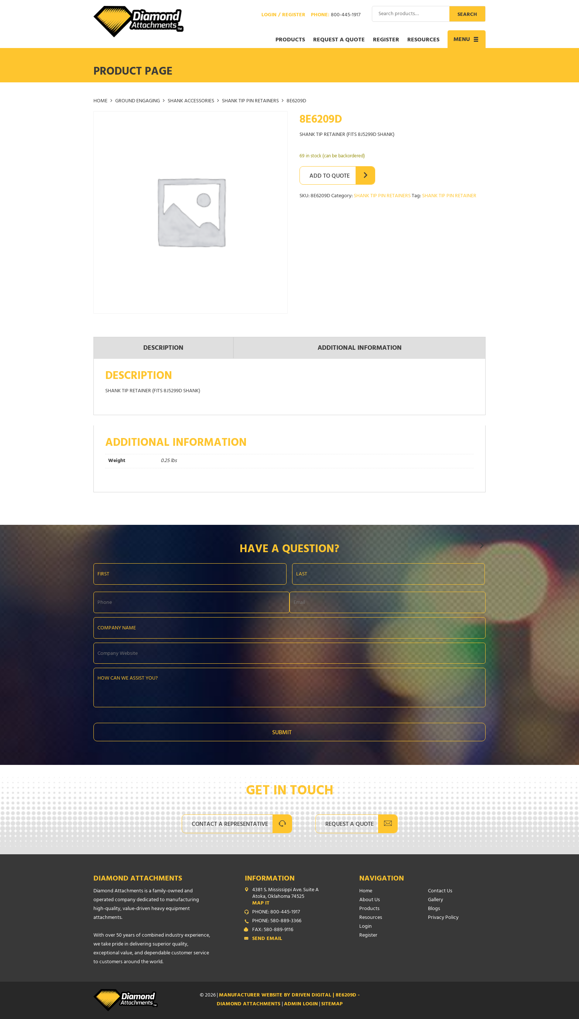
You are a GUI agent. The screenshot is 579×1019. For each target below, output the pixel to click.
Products (290, 40)
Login (365, 927)
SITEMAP (332, 1004)
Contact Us (440, 891)
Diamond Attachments (137, 879)
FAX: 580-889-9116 (272, 930)
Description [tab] (163, 348)
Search (467, 15)
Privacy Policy (443, 918)
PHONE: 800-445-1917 (276, 912)
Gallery (435, 900)
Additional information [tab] (360, 348)
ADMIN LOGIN (301, 1004)
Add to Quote (329, 176)
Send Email (267, 939)
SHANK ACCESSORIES (191, 101)
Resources (423, 40)
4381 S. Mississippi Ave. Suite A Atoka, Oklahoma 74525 (291, 897)
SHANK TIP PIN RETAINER (449, 196)
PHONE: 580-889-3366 (276, 921)
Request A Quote (349, 824)
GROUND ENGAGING (137, 101)
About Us (369, 900)
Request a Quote (339, 40)
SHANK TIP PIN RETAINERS (250, 101)
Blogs (434, 909)
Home (100, 101)
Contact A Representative (230, 824)
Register (386, 40)
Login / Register (283, 15)
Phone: (335, 15)
